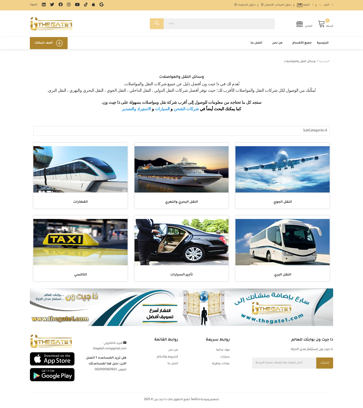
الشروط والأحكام (167, 358)
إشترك (324, 363)
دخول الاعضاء (245, 5)
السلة (325, 24)
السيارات (162, 109)
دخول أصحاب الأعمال (276, 5)
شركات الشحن (186, 109)
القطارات (80, 203)
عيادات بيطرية (221, 365)
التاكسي (80, 276)
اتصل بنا (256, 43)
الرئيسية (323, 43)
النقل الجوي (282, 203)
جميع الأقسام (302, 43)
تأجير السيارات (181, 276)
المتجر (304, 24)
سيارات (225, 358)
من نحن (277, 43)
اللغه (305, 5)
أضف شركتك (48, 43)
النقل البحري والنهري (181, 203)
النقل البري (282, 276)
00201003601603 (106, 370)
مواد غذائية (223, 351)
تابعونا (33, 4)
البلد (326, 5)
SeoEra (195, 401)
